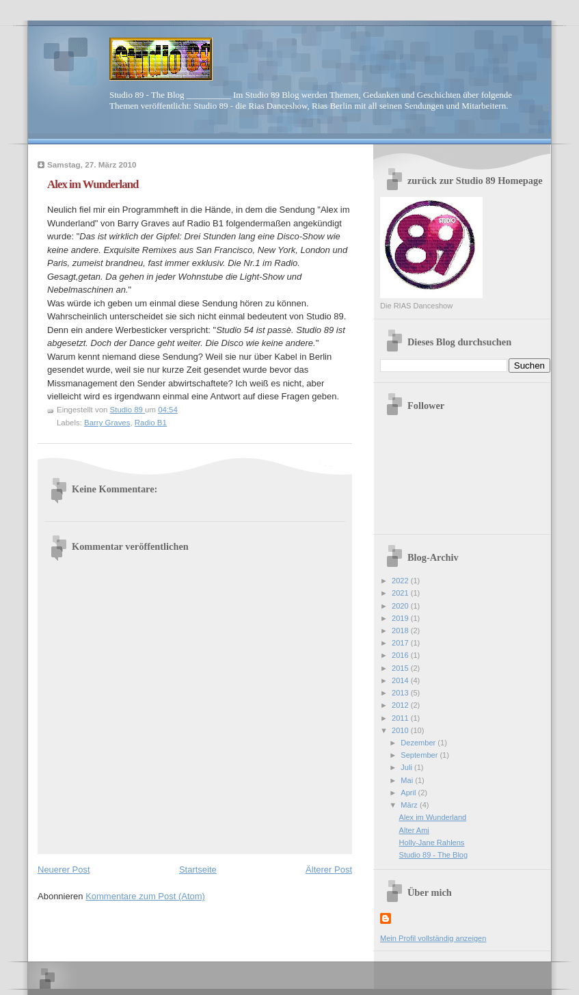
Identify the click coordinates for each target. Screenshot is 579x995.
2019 (401, 618)
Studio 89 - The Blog (433, 855)
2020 (401, 606)
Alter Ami (414, 830)
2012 (401, 705)
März (410, 805)
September (420, 755)
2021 (401, 593)
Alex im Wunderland (433, 817)
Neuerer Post (64, 869)
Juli (407, 767)
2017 (401, 643)
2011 (401, 718)
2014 (401, 680)
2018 (401, 630)
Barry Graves (107, 423)
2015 (401, 668)
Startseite (198, 869)
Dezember (419, 743)
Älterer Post (329, 869)
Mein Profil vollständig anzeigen (433, 938)
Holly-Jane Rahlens (432, 842)
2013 (401, 693)
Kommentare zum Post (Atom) (145, 896)
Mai (408, 780)
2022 (401, 580)
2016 (401, 655)
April (409, 792)
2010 (401, 730)
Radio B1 (151, 423)
